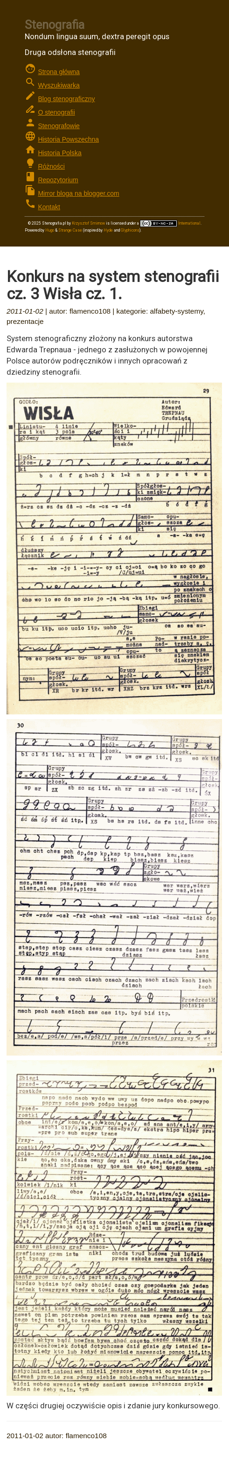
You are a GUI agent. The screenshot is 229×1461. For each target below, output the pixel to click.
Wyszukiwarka (58, 85)
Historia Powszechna (68, 139)
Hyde (108, 230)
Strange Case (70, 230)
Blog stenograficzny (66, 99)
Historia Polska (59, 153)
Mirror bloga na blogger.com (78, 193)
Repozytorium (58, 180)
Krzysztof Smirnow (88, 223)
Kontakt (49, 207)
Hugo (49, 230)
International (170, 223)
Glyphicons (130, 230)
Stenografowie (59, 126)
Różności (51, 166)
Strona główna (59, 71)
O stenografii (56, 112)
